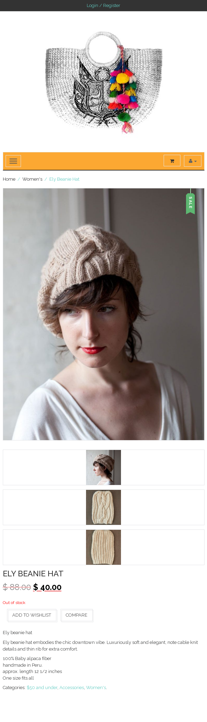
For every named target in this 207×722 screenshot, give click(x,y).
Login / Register (103, 5)
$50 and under (42, 687)
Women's (32, 179)
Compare (76, 615)
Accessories (71, 687)
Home (9, 179)
